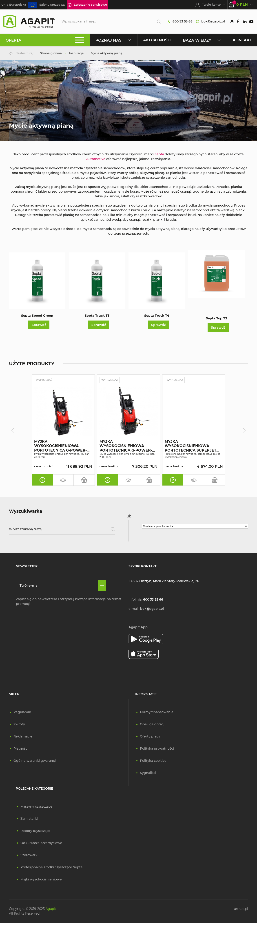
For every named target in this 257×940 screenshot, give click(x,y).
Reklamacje (22, 737)
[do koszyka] (84, 480)
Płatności (20, 749)
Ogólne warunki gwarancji (35, 761)
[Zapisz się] (102, 586)
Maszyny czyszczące (36, 807)
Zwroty (19, 725)
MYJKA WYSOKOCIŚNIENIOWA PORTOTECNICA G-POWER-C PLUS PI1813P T (61, 446)
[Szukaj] (157, 21)
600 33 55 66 (180, 21)
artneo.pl (241, 909)
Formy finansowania (156, 713)
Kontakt (242, 40)
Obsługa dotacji (152, 725)
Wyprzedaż (46, 380)
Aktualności (157, 40)
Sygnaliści (148, 773)
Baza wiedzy (202, 40)
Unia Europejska (19, 5)
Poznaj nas (113, 40)
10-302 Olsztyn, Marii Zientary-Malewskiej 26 (163, 581)
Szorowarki (29, 855)
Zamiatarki (29, 819)
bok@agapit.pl (210, 21)
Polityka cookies (153, 761)
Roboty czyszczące (35, 831)
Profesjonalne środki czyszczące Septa (51, 868)
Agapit (51, 909)
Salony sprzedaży (52, 4)
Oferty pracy (150, 737)
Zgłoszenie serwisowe (87, 4)
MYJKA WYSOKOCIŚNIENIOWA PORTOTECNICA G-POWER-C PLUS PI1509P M (127, 446)
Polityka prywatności (157, 749)
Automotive (95, 159)
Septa (159, 154)
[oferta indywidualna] (42, 480)
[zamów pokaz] (63, 480)
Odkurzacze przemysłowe (41, 843)
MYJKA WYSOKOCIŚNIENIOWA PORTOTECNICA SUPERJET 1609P (190, 446)
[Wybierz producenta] (195, 526)
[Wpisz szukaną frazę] (62, 529)
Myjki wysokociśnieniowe (41, 880)
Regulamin (22, 713)
